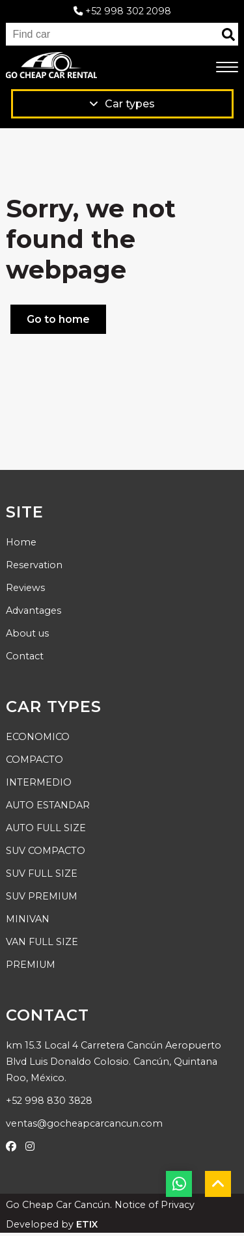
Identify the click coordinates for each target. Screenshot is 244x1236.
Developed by (52, 1224)
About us (27, 633)
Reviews (25, 588)
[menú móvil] (227, 68)
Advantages (33, 610)
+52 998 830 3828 (49, 1100)
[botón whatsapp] (179, 1184)
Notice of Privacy (155, 1205)
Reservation (34, 565)
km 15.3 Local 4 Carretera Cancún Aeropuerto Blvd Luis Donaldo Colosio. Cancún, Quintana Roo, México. (113, 1061)
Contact (25, 656)
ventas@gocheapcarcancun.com (84, 1123)
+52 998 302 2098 (122, 11)
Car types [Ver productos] (122, 104)
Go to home (58, 319)
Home (21, 542)
